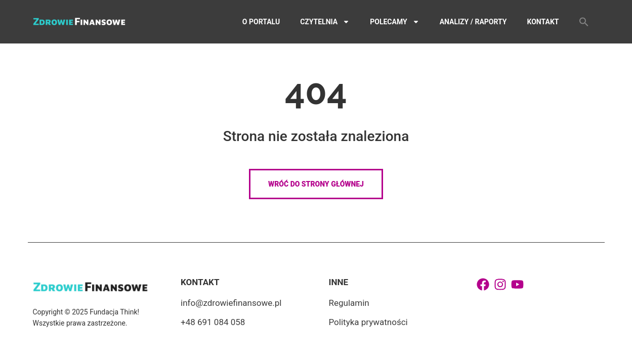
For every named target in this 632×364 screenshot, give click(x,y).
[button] (584, 21)
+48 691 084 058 (213, 322)
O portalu (261, 22)
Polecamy (394, 21)
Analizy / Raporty (473, 22)
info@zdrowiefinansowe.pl (231, 303)
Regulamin (349, 303)
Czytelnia (325, 21)
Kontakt (543, 22)
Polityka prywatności (368, 322)
